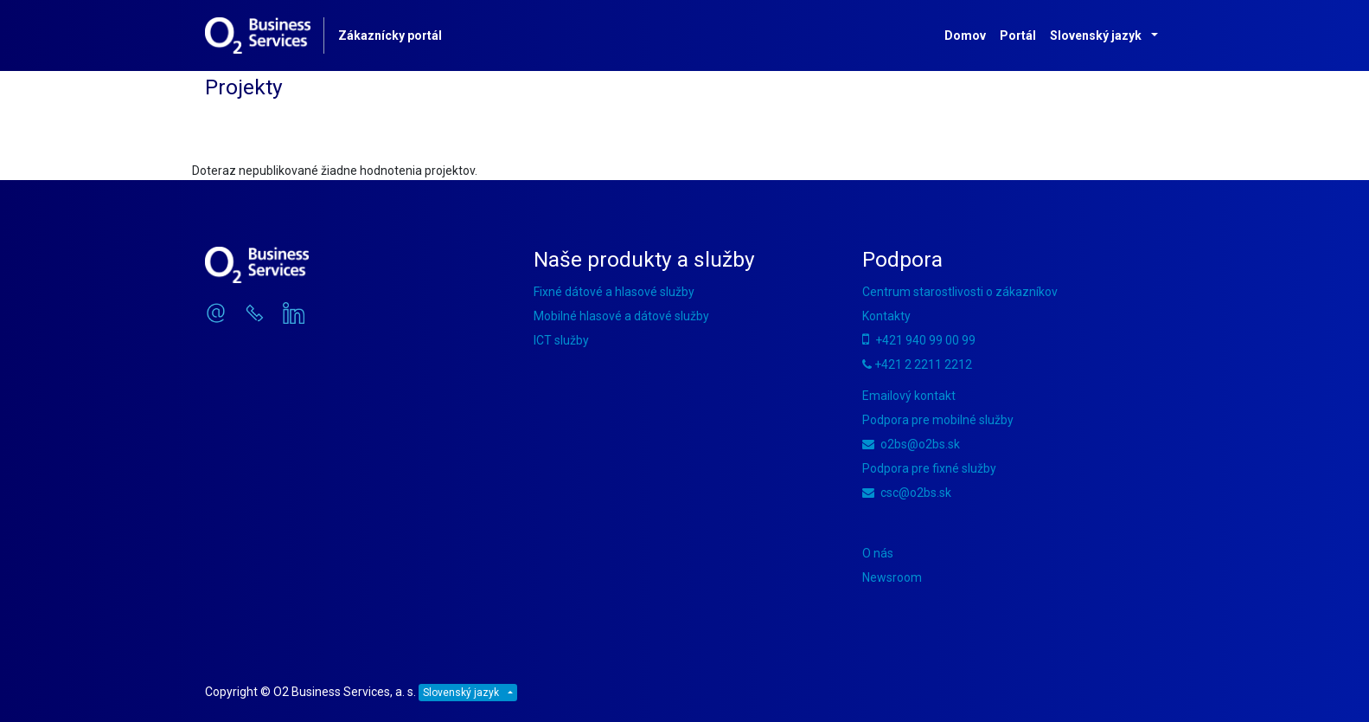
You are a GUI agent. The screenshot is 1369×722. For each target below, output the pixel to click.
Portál (1018, 35)
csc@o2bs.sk (906, 493)
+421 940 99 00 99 (919, 340)
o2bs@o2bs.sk (911, 444)
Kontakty (886, 316)
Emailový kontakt (909, 396)
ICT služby (561, 340)
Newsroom (892, 577)
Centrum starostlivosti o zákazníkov (960, 292)
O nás (877, 553)
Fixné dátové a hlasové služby (614, 292)
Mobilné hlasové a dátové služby (621, 316)
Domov (965, 35)
